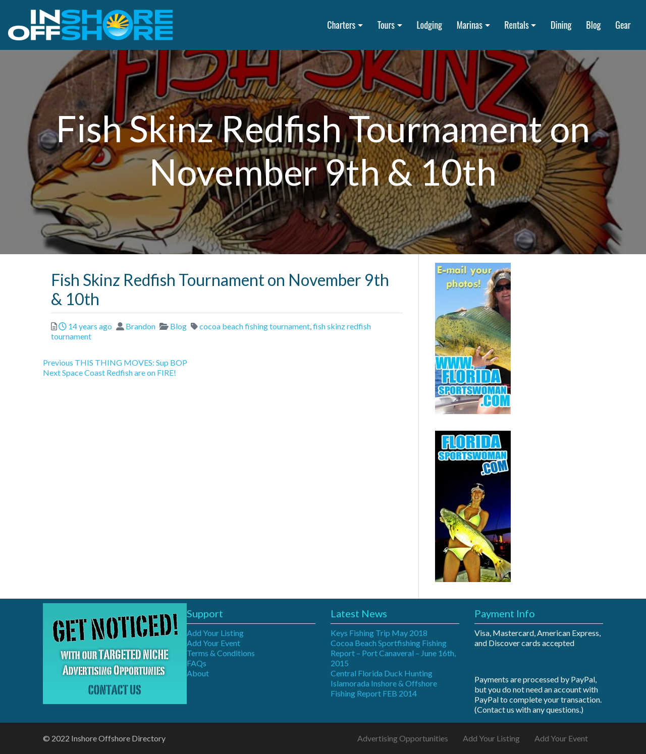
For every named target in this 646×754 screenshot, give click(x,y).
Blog (593, 24)
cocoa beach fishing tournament (254, 326)
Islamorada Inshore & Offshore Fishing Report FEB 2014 (384, 688)
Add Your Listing (215, 632)
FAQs (196, 663)
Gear (622, 24)
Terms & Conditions (221, 653)
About (198, 673)
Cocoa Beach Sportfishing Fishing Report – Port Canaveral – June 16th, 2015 (393, 653)
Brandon (140, 326)
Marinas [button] (469, 24)
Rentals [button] (516, 24)
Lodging (429, 24)
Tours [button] (386, 24)
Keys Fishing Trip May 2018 (379, 632)
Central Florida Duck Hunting (382, 673)
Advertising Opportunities (402, 738)
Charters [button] (341, 24)
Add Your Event (213, 643)
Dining (561, 24)
